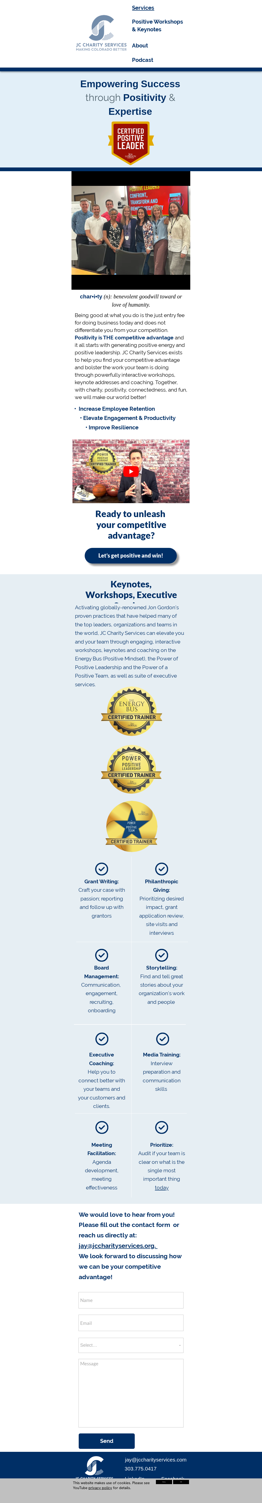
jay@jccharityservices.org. (118, 1245)
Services (143, 7)
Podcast (142, 60)
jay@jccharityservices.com (156, 1459)
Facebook (172, 1479)
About (140, 45)
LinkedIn (134, 1479)
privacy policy (100, 1487)
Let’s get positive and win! (130, 555)
